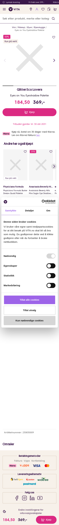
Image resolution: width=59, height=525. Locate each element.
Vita (14, 27)
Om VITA (13, 459)
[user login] (37, 9)
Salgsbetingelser (17, 440)
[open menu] (4, 9)
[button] (53, 19)
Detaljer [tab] (29, 210)
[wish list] (43, 9)
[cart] (55, 9)
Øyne (29, 27)
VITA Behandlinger (18, 481)
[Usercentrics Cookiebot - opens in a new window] (42, 202)
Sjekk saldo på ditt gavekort (22, 432)
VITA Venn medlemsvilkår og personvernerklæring (23, 501)
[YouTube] (39, 392)
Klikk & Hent (15, 436)
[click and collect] (49, 9)
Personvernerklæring (19, 507)
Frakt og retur (15, 427)
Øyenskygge (39, 27)
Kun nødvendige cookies (30, 320)
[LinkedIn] (32, 392)
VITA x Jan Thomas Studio (21, 476)
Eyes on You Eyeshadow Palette (29, 30)
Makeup (21, 27)
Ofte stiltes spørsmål (19, 423)
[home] (14, 9)
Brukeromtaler (16, 445)
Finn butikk (14, 463)
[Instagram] (24, 392)
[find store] (31, 9)
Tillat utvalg (29, 310)
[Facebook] (16, 392)
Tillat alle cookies (29, 299)
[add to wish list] (54, 37)
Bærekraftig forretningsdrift (22, 468)
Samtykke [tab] (10, 210)
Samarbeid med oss (18, 472)
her (38, 135)
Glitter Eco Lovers (29, 89)
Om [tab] (48, 210)
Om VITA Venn (16, 495)
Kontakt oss (14, 419)
